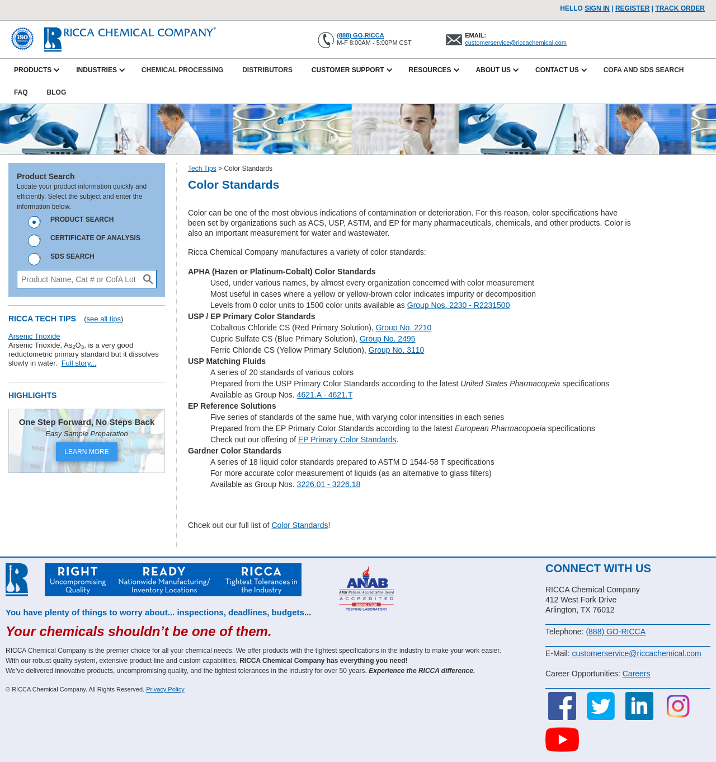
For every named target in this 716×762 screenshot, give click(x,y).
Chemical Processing (182, 70)
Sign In (597, 8)
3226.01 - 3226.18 (329, 484)
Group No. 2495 (388, 338)
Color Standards (299, 525)
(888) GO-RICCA (360, 35)
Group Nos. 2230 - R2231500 (458, 305)
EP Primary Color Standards (347, 439)
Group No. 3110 (397, 349)
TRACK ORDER (680, 8)
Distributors (267, 70)
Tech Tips (202, 168)
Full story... (79, 363)
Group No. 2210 (404, 327)
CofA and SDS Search (644, 70)
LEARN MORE (86, 452)
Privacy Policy (165, 689)
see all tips (104, 319)
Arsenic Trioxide (34, 336)
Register (632, 8)
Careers (637, 673)
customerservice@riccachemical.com (516, 42)
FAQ (21, 92)
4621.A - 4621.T (325, 394)
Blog (57, 92)
